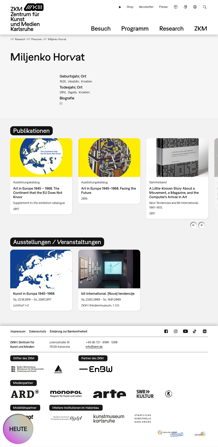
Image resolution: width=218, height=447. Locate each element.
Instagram (175, 331)
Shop (130, 7)
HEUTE (18, 428)
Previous (193, 225)
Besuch (101, 28)
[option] (41, 176)
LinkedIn (204, 331)
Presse (163, 7)
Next (201, 225)
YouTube (185, 331)
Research (171, 28)
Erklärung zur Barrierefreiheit (68, 331)
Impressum (18, 331)
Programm (135, 28)
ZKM (200, 28)
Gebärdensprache (185, 7)
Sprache (195, 7)
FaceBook (166, 331)
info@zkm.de (94, 346)
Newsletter (146, 7)
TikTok (195, 331)
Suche (204, 7)
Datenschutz (37, 331)
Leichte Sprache (175, 7)
